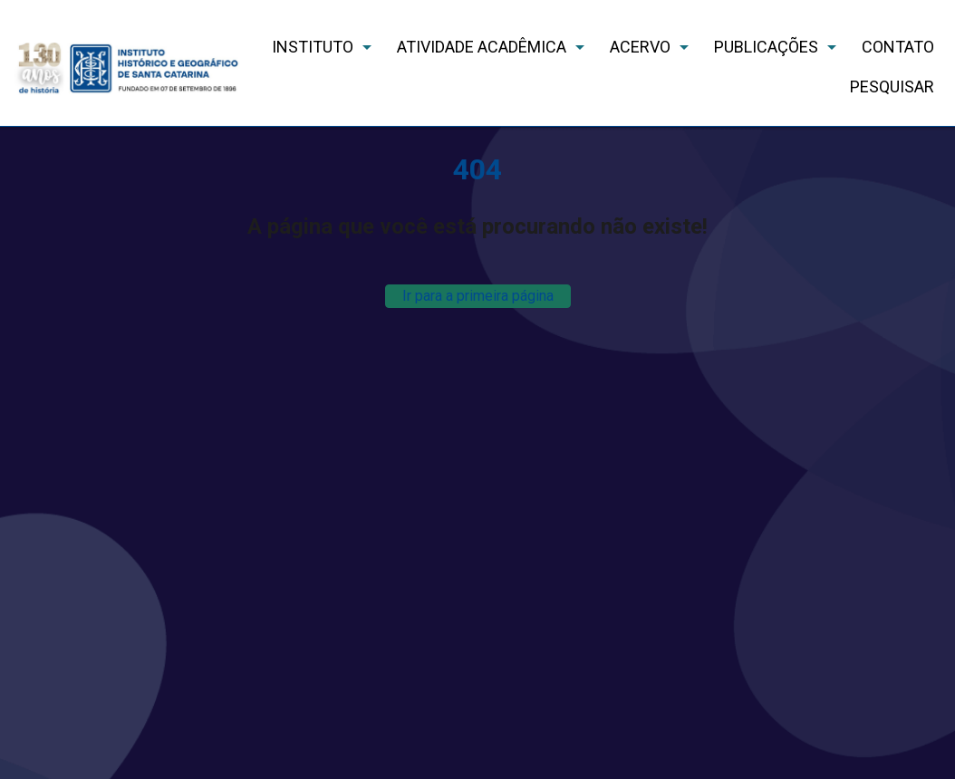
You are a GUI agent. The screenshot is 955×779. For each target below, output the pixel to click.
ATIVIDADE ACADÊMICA (481, 46)
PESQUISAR (892, 86)
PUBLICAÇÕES (766, 46)
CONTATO (898, 46)
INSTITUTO (312, 46)
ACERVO (640, 46)
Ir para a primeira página (478, 295)
